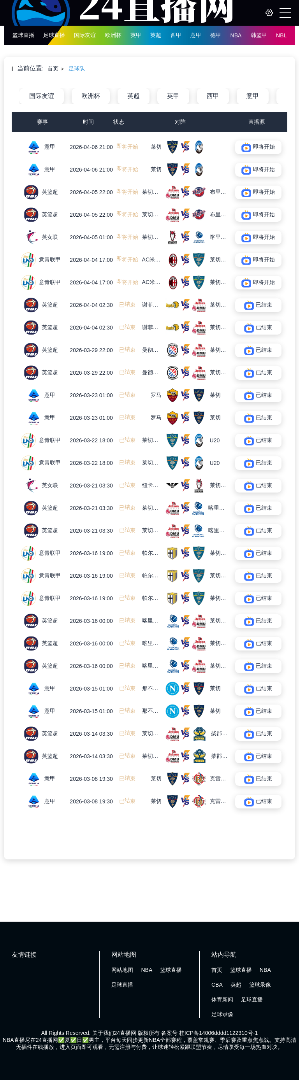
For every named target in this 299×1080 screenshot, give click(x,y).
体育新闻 (222, 999)
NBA (236, 35)
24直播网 (125, 1033)
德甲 (215, 35)
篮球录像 (260, 985)
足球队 (77, 68)
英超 (155, 35)
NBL (281, 35)
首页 (52, 68)
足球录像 (222, 1014)
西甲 (176, 35)
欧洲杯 (113, 35)
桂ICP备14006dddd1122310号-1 (218, 1033)
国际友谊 (85, 35)
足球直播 (54, 35)
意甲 (195, 35)
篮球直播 (23, 35)
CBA (217, 985)
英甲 (135, 35)
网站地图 (122, 970)
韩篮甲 (259, 35)
